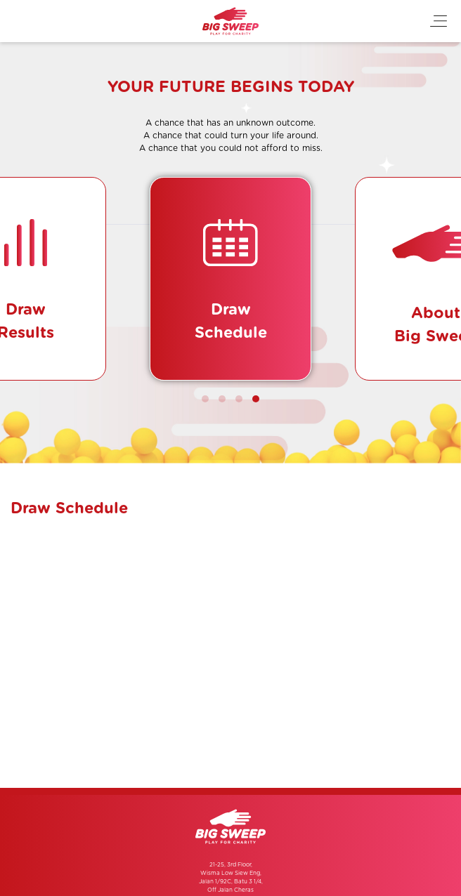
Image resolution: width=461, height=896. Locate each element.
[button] (205, 399)
